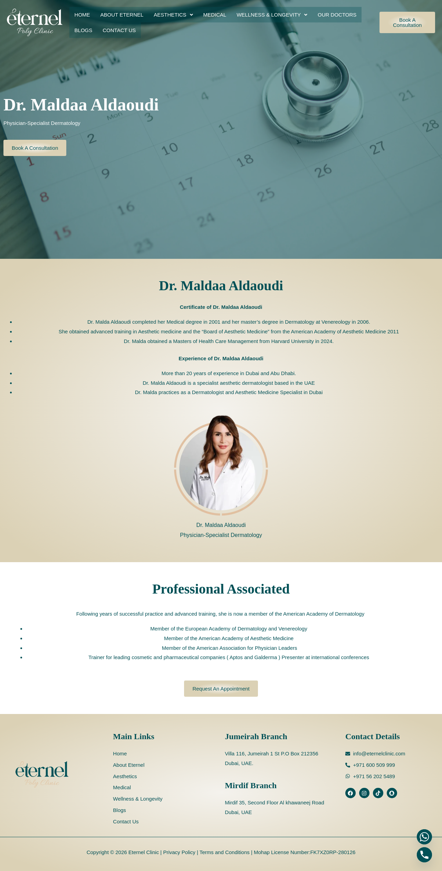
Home (82, 15)
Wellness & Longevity (272, 15)
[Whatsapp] (424, 836)
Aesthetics (173, 15)
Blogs (84, 30)
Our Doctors (337, 15)
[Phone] (424, 854)
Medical (215, 15)
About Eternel (122, 15)
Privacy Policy (178, 852)
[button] (173, 14)
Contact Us (119, 30)
